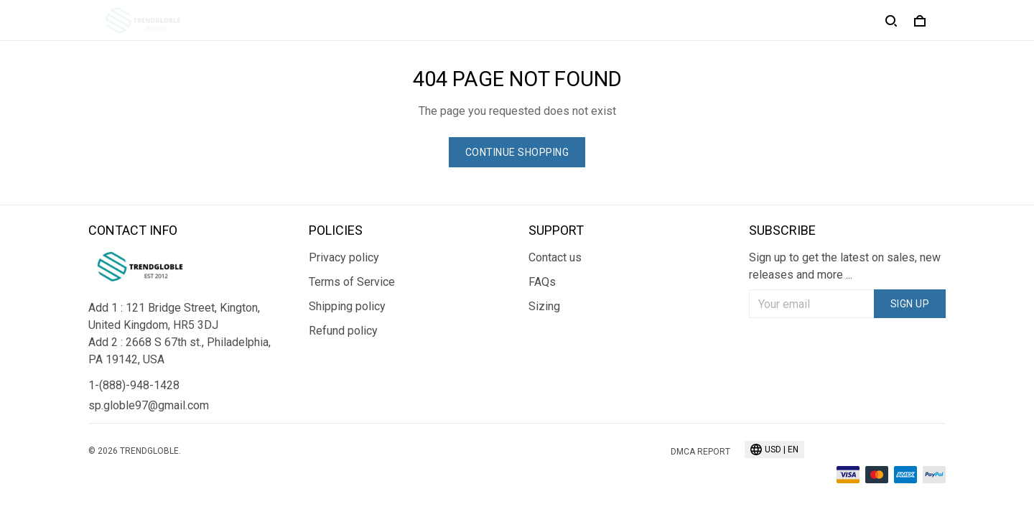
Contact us (555, 257)
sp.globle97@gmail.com (148, 405)
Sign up (910, 303)
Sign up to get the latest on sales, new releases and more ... (845, 266)
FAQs (542, 282)
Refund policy (343, 330)
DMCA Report (700, 452)
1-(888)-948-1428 (134, 385)
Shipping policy (347, 306)
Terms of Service (352, 282)
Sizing (544, 306)
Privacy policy (344, 257)
